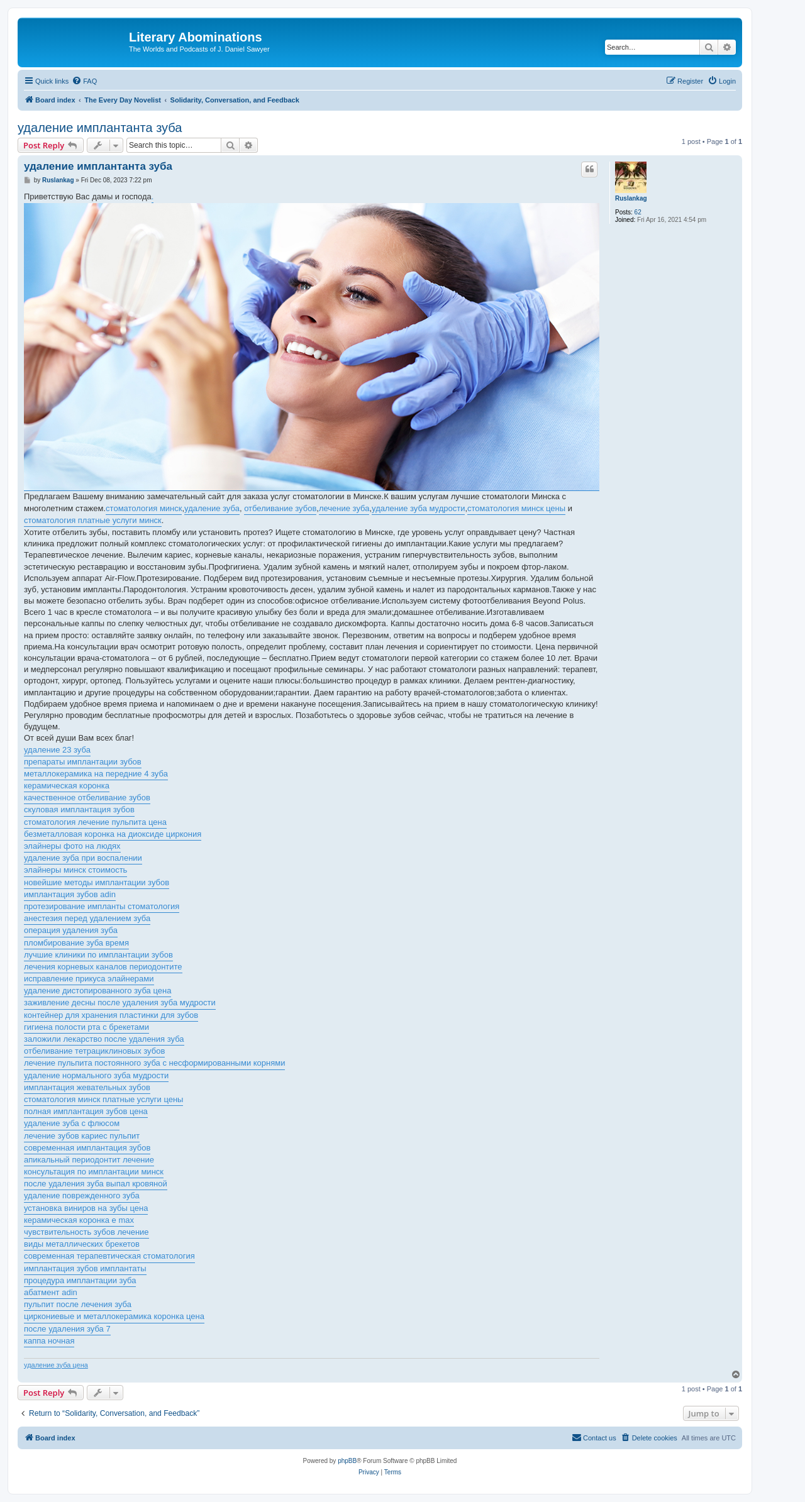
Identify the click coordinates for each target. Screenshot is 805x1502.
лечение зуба (344, 508)
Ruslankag (631, 198)
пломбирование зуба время (76, 942)
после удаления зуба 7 (67, 1329)
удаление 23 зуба (57, 749)
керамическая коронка (66, 785)
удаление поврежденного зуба (82, 1195)
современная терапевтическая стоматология (109, 1256)
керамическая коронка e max (79, 1220)
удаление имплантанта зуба (100, 128)
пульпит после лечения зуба (77, 1304)
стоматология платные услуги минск (93, 520)
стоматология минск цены (516, 508)
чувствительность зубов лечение (86, 1232)
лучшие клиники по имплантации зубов (98, 954)
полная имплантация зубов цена (86, 1111)
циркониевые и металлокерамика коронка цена (114, 1316)
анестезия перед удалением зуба (87, 918)
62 (638, 212)
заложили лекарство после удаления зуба (104, 1039)
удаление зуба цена (56, 1365)
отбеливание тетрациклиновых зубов (94, 1051)
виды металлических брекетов (82, 1244)
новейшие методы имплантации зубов (96, 882)
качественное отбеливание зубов (87, 797)
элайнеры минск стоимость (75, 870)
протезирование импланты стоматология (101, 906)
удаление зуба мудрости (418, 508)
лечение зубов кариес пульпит (82, 1135)
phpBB (347, 1460)
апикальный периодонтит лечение (89, 1159)
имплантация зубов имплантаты (85, 1268)
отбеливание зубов (280, 508)
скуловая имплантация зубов (79, 809)
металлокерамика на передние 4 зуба (96, 773)
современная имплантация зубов (87, 1147)
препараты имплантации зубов (83, 761)
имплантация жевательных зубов (87, 1087)
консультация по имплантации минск (94, 1171)
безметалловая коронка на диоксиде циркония (112, 834)
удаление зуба (212, 508)
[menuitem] (84, 81)
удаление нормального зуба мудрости (96, 1075)
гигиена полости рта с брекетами (86, 1027)
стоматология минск (144, 508)
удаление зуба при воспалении (83, 858)
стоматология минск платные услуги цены (103, 1099)
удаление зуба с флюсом (71, 1123)
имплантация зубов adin (70, 894)
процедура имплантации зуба (80, 1280)
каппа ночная (49, 1340)
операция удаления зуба (71, 930)
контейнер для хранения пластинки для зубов (111, 1015)
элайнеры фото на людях (72, 846)
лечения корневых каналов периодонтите (103, 966)
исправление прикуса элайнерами (89, 978)
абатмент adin (50, 1292)
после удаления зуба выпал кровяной (95, 1183)
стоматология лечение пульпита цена (95, 822)
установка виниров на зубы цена (86, 1208)
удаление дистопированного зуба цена (97, 990)
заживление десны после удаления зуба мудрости (120, 1002)
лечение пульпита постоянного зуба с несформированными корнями (154, 1063)
